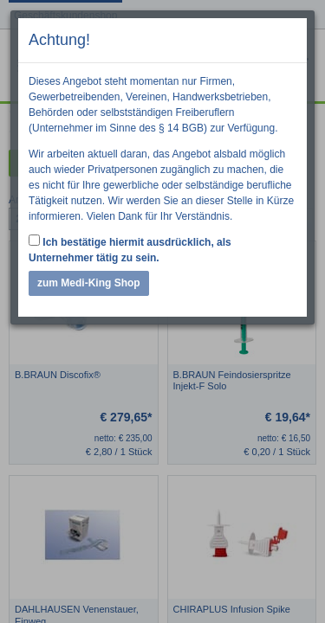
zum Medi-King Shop (88, 283)
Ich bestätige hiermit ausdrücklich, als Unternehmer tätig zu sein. (130, 249)
